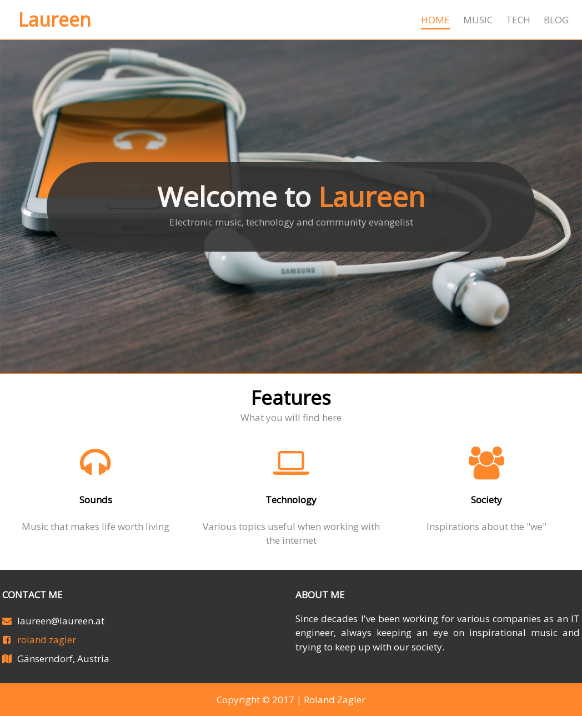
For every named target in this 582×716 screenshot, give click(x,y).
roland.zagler (46, 639)
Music (478, 19)
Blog (556, 19)
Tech (518, 19)
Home (435, 19)
